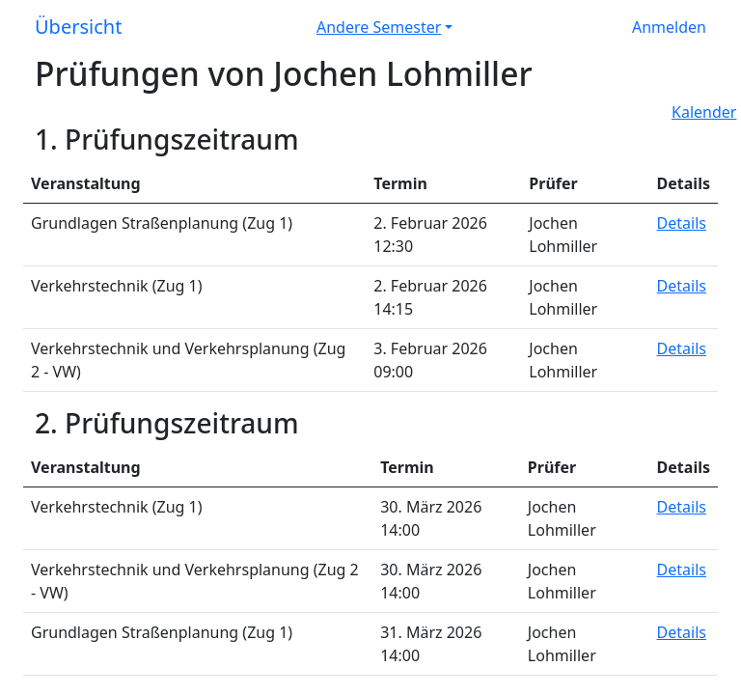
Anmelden (669, 27)
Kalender (704, 112)
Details (681, 223)
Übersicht (78, 27)
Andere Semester (378, 27)
